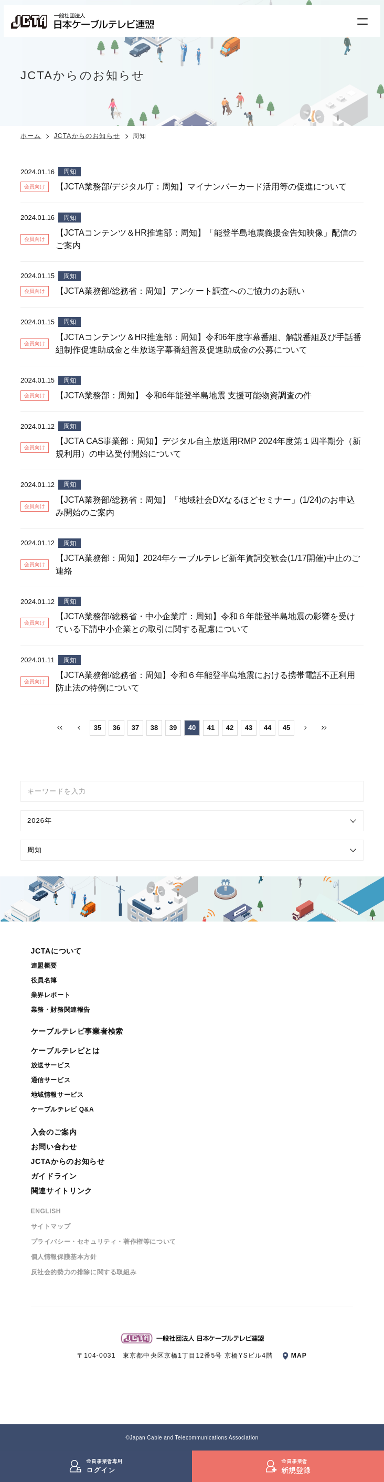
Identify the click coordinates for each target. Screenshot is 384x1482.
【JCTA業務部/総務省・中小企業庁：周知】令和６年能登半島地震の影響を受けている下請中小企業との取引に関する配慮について (205, 622)
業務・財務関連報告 (60, 1009)
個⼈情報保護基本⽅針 (64, 1257)
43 (248, 728)
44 (267, 728)
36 (116, 728)
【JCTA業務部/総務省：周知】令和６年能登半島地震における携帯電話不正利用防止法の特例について (205, 681)
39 (173, 728)
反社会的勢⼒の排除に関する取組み (84, 1272)
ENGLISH (46, 1211)
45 (286, 728)
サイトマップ (51, 1226)
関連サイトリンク (62, 1191)
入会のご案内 (54, 1132)
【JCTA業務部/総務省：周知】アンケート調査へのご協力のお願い (180, 291)
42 (229, 728)
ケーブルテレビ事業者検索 (77, 1031)
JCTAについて (56, 951)
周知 (69, 171)
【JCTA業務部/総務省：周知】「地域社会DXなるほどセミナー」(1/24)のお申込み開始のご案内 (205, 506)
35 (97, 728)
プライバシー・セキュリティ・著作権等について (103, 1241)
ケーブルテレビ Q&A (62, 1109)
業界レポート (51, 995)
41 (211, 728)
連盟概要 (44, 965)
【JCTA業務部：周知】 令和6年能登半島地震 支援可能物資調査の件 (184, 395)
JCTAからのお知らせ (87, 136)
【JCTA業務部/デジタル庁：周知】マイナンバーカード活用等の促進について (201, 186)
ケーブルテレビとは (65, 1050)
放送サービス (51, 1065)
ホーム (30, 136)
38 (154, 728)
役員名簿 (44, 980)
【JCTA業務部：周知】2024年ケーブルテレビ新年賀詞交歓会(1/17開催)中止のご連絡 (208, 564)
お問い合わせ (54, 1146)
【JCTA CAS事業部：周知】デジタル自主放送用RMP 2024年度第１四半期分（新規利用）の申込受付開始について (208, 447)
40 (192, 728)
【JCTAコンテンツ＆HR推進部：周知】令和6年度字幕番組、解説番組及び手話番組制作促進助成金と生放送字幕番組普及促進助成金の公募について (208, 343)
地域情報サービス (57, 1094)
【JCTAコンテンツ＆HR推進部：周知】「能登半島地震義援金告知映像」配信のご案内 (206, 239)
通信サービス (51, 1080)
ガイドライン (54, 1176)
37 (135, 728)
